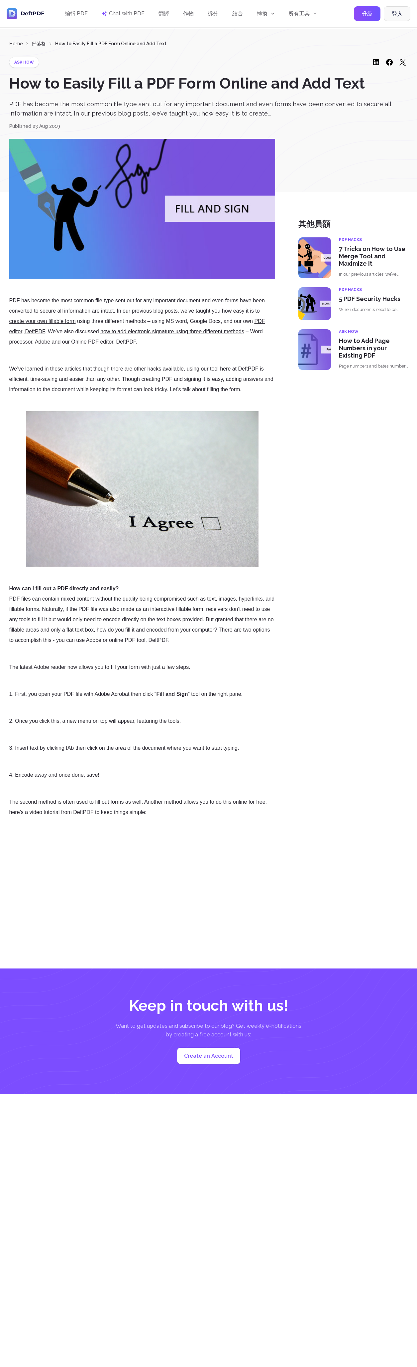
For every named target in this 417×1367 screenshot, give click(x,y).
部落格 (39, 43)
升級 (367, 14)
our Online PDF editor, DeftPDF (99, 342)
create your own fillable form (42, 321)
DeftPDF (248, 369)
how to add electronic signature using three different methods (172, 331)
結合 (237, 14)
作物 (188, 14)
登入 (397, 14)
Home (16, 43)
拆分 (213, 14)
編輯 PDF (76, 14)
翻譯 (163, 14)
